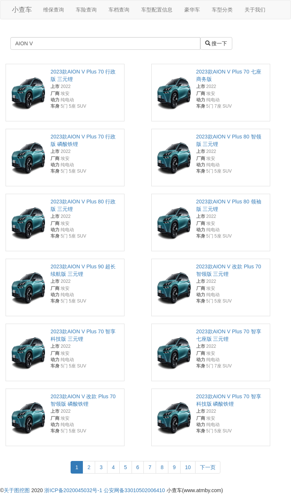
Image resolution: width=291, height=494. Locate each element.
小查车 (22, 9)
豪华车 (192, 10)
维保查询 (53, 10)
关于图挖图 (17, 490)
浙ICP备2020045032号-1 (73, 490)
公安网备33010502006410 (134, 490)
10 (188, 467)
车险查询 (86, 10)
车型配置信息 (156, 10)
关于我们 (255, 10)
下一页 (208, 467)
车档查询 (119, 10)
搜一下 (216, 43)
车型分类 (222, 10)
